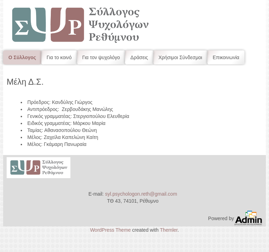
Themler (169, 230)
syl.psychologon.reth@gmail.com (141, 194)
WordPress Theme (110, 230)
